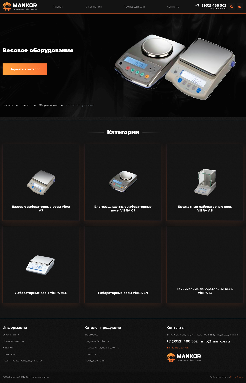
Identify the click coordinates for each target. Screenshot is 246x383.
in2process (91, 334)
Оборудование (48, 105)
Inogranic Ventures (97, 341)
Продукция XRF (95, 360)
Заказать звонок (178, 347)
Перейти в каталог (24, 69)
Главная (57, 6)
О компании (93, 6)
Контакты (173, 6)
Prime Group (236, 377)
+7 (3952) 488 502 (210, 5)
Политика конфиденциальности (24, 360)
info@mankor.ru (217, 9)
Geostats (90, 354)
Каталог (26, 105)
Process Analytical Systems (102, 347)
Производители (134, 6)
